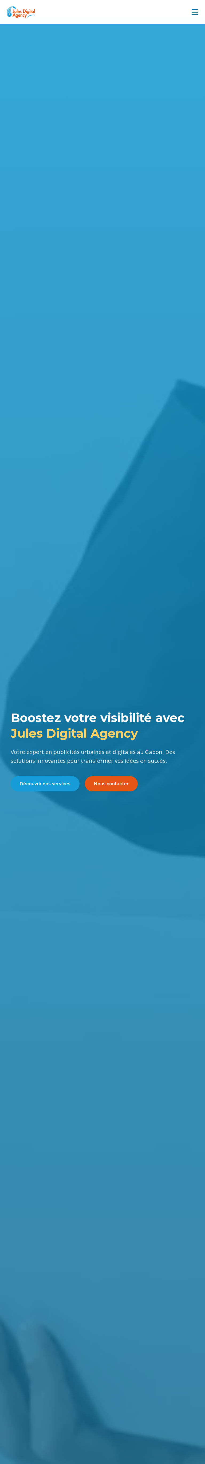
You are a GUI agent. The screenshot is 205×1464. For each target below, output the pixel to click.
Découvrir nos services (45, 783)
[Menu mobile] (195, 12)
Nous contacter (111, 783)
